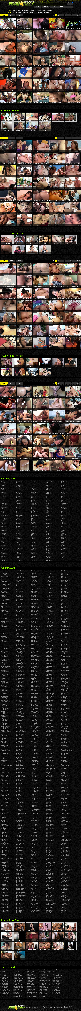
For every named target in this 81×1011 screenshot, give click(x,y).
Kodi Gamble (34, 823)
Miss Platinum (49, 749)
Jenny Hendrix (34, 644)
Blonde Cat (3, 861)
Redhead (48, 544)
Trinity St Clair (64, 832)
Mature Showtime (57, 972)
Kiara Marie (34, 798)
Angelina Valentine (5, 728)
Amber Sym (4, 684)
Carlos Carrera (19, 607)
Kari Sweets (34, 723)
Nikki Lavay (49, 836)
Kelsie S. (33, 783)
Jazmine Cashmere (35, 626)
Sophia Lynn (64, 719)
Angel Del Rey (4, 708)
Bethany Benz (4, 842)
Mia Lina (48, 718)
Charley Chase (19, 651)
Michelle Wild (49, 734)
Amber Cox (3, 677)
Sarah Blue (63, 641)
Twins (62, 530)
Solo (62, 489)
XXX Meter (55, 986)
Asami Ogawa (4, 769)
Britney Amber (4, 900)
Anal (2, 491)
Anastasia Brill (4, 696)
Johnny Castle (34, 685)
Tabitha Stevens (65, 765)
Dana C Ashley (19, 730)
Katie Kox (33, 746)
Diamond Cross (19, 773)
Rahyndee (48, 900)
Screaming (48, 553)
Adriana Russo (4, 585)
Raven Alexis (49, 908)
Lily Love (48, 583)
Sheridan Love (64, 686)
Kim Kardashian (35, 809)
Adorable (3, 484)
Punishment (49, 540)
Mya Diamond (49, 773)
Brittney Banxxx (4, 913)
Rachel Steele (49, 898)
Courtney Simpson (20, 718)
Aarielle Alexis (4, 572)
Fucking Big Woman (32, 996)
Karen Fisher (34, 720)
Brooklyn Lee (19, 579)
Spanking (63, 493)
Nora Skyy (48, 850)
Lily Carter (48, 580)
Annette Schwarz (5, 753)
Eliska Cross (19, 798)
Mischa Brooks (49, 748)
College (18, 492)
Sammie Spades (65, 632)
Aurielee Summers (5, 801)
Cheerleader (4, 560)
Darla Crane (19, 750)
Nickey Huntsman (50, 803)
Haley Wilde (19, 878)
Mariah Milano (49, 671)
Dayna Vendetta (20, 754)
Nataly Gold (49, 794)
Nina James (49, 842)
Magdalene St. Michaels (52, 658)
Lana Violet (33, 865)
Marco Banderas (50, 666)
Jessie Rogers (34, 669)
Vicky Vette (63, 874)
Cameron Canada (20, 587)
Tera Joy (63, 795)
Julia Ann (33, 699)
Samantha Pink (64, 625)
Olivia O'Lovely (49, 857)
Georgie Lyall (19, 851)
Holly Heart (18, 904)
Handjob (33, 510)
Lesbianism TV (43, 986)
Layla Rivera (34, 881)
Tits (62, 525)
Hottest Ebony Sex (31, 977)
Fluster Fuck (5, 977)
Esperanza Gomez (20, 824)
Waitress (63, 545)
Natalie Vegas (49, 791)
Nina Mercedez (49, 844)
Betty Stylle (3, 844)
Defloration (18, 516)
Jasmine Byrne (34, 611)
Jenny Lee (33, 645)
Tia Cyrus (63, 803)
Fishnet (17, 555)
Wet (62, 549)
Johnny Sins (34, 688)
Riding (47, 548)
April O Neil (3, 757)
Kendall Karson (34, 784)
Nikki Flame (49, 835)
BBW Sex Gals (31, 984)
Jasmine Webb (34, 614)
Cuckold (18, 503)
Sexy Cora (63, 671)
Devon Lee (18, 771)
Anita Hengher (4, 742)
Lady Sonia (33, 858)
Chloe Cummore (20, 667)
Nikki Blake (48, 831)
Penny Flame (49, 870)
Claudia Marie (19, 707)
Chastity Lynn (19, 658)
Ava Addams (4, 809)
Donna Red (18, 790)
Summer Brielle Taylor (66, 750)
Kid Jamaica (34, 801)
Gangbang (33, 492)
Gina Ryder (18, 862)
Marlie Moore (49, 678)
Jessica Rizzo (34, 666)
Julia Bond (33, 700)
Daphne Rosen (19, 746)
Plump (47, 526)
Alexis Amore (4, 626)
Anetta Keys (4, 704)
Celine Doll (18, 643)
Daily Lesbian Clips (32, 992)
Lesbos (42, 995)
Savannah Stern (65, 659)
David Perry (19, 753)
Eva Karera (18, 828)
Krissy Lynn (34, 825)
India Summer (34, 574)
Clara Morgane (19, 701)
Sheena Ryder (64, 682)
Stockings (63, 500)
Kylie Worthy (34, 847)
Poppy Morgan (49, 887)
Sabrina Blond (64, 615)
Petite (47, 522)
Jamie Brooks (47, 12)
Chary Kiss (18, 655)
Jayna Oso (33, 625)
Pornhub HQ (5, 980)
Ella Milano (18, 801)
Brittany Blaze (4, 908)
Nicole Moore (49, 816)
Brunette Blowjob (34, 10)
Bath (2, 506)
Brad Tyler (3, 868)
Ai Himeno (3, 591)
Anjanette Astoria (5, 745)
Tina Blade (63, 820)
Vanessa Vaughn (65, 854)
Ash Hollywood (4, 771)
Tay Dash (63, 782)
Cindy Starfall (19, 696)
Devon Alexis (19, 769)
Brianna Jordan (4, 889)
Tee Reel (63, 793)
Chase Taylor (19, 656)
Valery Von (63, 843)
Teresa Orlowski (65, 798)
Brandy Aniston (4, 873)
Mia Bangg (48, 714)
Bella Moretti (4, 838)
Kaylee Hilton (34, 768)
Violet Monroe (64, 888)
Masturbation (49, 481)
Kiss (32, 538)
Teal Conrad (64, 790)
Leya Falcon (49, 570)
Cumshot (18, 506)
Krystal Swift (34, 839)
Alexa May (3, 619)
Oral (47, 507)
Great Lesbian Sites (45, 980)
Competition (19, 493)
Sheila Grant (64, 685)
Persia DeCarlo (49, 874)
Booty (2, 537)
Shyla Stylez (64, 689)
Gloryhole (33, 501)
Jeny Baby (33, 647)
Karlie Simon (34, 731)
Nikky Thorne (49, 839)
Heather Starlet (19, 891)
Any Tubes (17, 969)
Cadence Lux (19, 584)
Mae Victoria (49, 656)
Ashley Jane (4, 782)
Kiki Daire (33, 805)
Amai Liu (3, 673)
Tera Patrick (64, 797)
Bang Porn (4, 974)
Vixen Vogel (64, 892)
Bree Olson (3, 880)
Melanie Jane (49, 697)
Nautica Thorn (49, 798)
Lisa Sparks (49, 595)
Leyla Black (49, 572)
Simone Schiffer (65, 699)
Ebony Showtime (31, 972)
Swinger (63, 511)
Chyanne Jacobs (20, 688)
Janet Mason (34, 606)
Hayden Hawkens (20, 888)
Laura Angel (34, 874)
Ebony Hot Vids (31, 969)
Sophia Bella (64, 714)
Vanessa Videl (64, 857)
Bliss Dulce (3, 859)
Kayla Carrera (34, 761)
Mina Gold (48, 743)
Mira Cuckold (49, 745)
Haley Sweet (19, 877)
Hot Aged (42, 981)
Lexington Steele (35, 908)
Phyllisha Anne (49, 884)
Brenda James (4, 881)
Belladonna (3, 840)
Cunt (17, 507)
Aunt (2, 500)
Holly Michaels (19, 906)
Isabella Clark (34, 576)
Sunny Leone (64, 757)
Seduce (48, 556)
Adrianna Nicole (5, 588)
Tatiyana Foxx (64, 780)
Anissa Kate (4, 734)
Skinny (62, 484)
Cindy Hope (19, 693)
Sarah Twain (64, 648)
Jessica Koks (34, 662)
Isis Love (33, 579)
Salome (63, 622)
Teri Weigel (63, 799)
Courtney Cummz (20, 716)
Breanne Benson (5, 877)
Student (63, 506)
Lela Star (33, 893)
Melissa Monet (49, 703)
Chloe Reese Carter (21, 674)
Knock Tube (17, 974)
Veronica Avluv (64, 865)
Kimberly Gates (34, 812)
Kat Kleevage (34, 738)
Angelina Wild (4, 730)
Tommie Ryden (64, 821)
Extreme (18, 538)
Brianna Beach (4, 887)
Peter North (49, 878)
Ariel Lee (3, 761)
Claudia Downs (19, 705)
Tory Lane (63, 827)
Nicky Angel (49, 808)
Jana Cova (33, 600)
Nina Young (49, 846)
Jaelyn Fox (33, 595)
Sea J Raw (63, 664)
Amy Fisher (3, 692)
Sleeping (63, 486)
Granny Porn (43, 978)
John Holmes (34, 681)
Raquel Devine (49, 907)
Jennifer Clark (34, 639)
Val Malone (63, 835)
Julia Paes (33, 701)
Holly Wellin (19, 907)
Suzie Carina (64, 761)
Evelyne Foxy (19, 832)
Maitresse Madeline (50, 659)
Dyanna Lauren (19, 794)
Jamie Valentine (35, 599)
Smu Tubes (17, 983)
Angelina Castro (5, 726)
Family (17, 542)
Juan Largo (33, 696)
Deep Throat (19, 515)
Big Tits (2, 521)
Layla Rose (33, 883)
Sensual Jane (64, 667)
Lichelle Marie (49, 576)
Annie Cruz (3, 754)
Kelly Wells (33, 782)
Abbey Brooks (4, 573)
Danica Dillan (25, 12)
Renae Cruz (64, 581)
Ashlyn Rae (3, 788)
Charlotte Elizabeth (20, 654)
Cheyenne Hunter (20, 663)
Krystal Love (34, 836)
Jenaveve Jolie (34, 630)
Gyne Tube (17, 972)
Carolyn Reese (19, 622)
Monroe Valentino (50, 771)
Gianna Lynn (19, 857)
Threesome (63, 521)
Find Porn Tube (57, 992)
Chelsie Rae (19, 659)
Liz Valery (48, 598)
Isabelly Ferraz (34, 577)
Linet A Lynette (49, 589)
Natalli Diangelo (50, 793)
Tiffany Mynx (64, 810)
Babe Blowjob (49, 10)
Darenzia (18, 748)
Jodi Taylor (33, 679)
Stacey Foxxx (64, 730)
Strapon (63, 501)
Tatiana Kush (64, 779)
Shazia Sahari (64, 681)
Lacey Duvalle (34, 851)
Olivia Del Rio (49, 855)
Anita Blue (3, 738)
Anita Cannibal (4, 739)
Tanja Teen (63, 768)
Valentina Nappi (65, 838)
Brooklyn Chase (20, 577)
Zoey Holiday (64, 908)
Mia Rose (48, 722)
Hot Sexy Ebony (31, 975)
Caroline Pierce (19, 621)
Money (47, 491)
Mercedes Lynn (49, 711)
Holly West (18, 908)
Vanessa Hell (64, 850)
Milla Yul (48, 742)
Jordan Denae (34, 693)
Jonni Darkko (39, 12)
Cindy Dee (18, 690)
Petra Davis (49, 881)
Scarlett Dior (64, 660)
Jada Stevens (34, 591)
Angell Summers (5, 731)
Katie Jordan (34, 745)
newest (11, 15)
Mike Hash (48, 737)
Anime (2, 492)
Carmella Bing (19, 611)
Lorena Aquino (49, 622)
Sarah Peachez (64, 645)
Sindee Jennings (65, 703)
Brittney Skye (19, 570)
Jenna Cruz (34, 632)
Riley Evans (64, 587)
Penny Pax (48, 872)
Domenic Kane (19, 784)
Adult (3, 996)
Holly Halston (19, 903)
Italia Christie (34, 581)
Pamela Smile (49, 863)
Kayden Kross (34, 760)
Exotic (17, 537)
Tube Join (4, 971)
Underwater (64, 534)
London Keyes (49, 614)
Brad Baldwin (4, 866)
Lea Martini (33, 887)
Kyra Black (33, 848)
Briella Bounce (4, 893)
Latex (32, 545)
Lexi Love (33, 904)
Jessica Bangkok (35, 656)
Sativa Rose (64, 655)
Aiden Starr (3, 595)
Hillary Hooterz (19, 899)
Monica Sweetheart (50, 767)
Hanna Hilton (19, 881)
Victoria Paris (64, 878)
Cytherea (18, 723)
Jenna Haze (34, 633)
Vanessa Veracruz (65, 855)
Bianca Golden (4, 848)
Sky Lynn (63, 705)
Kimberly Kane (34, 813)
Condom (18, 496)
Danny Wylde (19, 745)
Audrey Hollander (5, 798)
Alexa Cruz (3, 617)
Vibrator (63, 540)
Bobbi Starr (3, 865)
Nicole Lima (49, 814)
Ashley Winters (4, 786)
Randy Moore (49, 906)
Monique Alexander (50, 768)
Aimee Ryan (4, 598)
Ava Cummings (4, 812)
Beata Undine (4, 832)
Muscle (47, 495)
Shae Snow (64, 673)
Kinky (32, 537)
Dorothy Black (19, 793)
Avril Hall (3, 818)
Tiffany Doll (63, 808)
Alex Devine (4, 615)
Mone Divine (49, 763)
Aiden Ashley (4, 592)
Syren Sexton (64, 764)
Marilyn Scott (49, 675)
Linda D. (48, 585)
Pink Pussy (48, 885)
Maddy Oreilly (49, 647)
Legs (32, 549)
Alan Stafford (4, 600)
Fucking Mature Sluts (45, 971)
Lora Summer (49, 619)
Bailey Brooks (4, 823)
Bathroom (3, 507)
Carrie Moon (19, 625)
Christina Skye (19, 681)
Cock (17, 489)
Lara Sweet (33, 872)
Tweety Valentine (65, 833)
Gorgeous (33, 503)
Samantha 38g (64, 624)
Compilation (19, 495)
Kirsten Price (34, 814)
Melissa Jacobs (49, 700)
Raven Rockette (50, 911)
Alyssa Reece (4, 671)
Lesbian (33, 551)
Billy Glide (3, 855)
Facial (17, 541)
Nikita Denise (49, 825)
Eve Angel (18, 829)
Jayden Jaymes (35, 619)
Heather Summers (20, 892)
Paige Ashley (49, 859)
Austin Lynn (4, 806)
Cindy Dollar (19, 692)
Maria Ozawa (49, 670)
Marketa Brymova (50, 677)
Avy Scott (3, 820)
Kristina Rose (34, 828)
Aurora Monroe (4, 802)
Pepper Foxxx (49, 873)
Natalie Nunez (49, 790)
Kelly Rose (33, 779)
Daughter (18, 514)
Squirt (62, 497)
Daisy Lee (18, 726)
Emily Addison (19, 805)
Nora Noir (48, 848)
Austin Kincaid (4, 805)
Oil (46, 504)
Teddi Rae (63, 791)
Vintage (63, 541)
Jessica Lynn (34, 663)
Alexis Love (3, 633)
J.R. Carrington (34, 588)
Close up (18, 485)
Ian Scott (33, 572)
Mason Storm (49, 686)
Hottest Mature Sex (45, 984)
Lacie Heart (34, 855)
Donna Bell (18, 787)
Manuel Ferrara (49, 664)
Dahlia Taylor (19, 724)
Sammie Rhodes (65, 630)
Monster (48, 492)
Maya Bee (48, 689)
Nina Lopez (48, 843)
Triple (62, 529)
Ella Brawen (19, 799)
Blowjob (3, 531)
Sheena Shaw (64, 684)
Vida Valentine (64, 885)
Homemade (34, 515)
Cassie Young (19, 636)
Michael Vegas (49, 726)
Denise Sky (18, 764)
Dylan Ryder (19, 795)
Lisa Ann (48, 591)
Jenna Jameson (35, 634)
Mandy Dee (49, 663)
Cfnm (2, 557)
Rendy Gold (64, 583)
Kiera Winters (34, 803)
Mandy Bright (49, 662)
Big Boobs (3, 515)
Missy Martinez (49, 752)
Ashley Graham (4, 780)
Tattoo (62, 514)
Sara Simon (64, 639)
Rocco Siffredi (64, 596)
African (2, 485)
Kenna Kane (34, 788)
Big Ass (3, 514)
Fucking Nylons (44, 975)
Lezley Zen (48, 573)
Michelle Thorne (50, 733)
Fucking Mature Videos (45, 972)
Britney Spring (4, 904)
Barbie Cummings (5, 829)
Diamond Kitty (19, 778)
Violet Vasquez (64, 889)
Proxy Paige (49, 891)
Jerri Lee (33, 648)
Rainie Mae (48, 902)
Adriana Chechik (5, 583)
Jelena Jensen (34, 629)
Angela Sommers (5, 718)
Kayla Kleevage (35, 763)
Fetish (17, 549)
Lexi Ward (33, 907)
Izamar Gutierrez (35, 587)
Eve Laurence (19, 831)
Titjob (62, 523)
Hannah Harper (19, 883)
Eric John (18, 816)
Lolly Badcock (49, 611)
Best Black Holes (18, 987)
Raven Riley (49, 910)
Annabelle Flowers (5, 750)
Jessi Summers (34, 655)
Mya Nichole (49, 776)
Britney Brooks (4, 902)
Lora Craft (48, 618)
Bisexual (3, 523)
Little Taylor (48, 596)
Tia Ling (63, 806)
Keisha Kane (34, 771)
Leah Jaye (33, 888)
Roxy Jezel (63, 607)
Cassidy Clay (19, 633)
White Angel (64, 895)
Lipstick (33, 555)
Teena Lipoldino (65, 794)
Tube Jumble (5, 986)
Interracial (33, 527)
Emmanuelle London (21, 813)
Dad (17, 511)
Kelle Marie (33, 772)
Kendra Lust (34, 786)
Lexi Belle (33, 899)
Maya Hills (48, 690)
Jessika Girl (34, 671)
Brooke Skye (19, 576)
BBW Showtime (31, 986)
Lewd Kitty (42, 996)
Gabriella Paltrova (20, 846)
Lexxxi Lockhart (35, 910)
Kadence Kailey (35, 711)
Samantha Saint (65, 628)
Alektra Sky (3, 609)
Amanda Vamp (4, 675)
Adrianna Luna (4, 587)
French (32, 486)
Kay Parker (33, 757)
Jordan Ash (33, 692)
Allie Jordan (4, 656)
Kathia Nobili (34, 739)
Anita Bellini (4, 735)
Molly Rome (49, 761)
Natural (47, 496)
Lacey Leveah (34, 854)
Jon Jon (33, 689)
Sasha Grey (64, 652)
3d (1, 481)
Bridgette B (3, 892)
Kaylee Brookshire (35, 767)
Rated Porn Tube (18, 978)
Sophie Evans (64, 722)
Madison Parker (50, 652)
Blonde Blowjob (42, 10)
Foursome (33, 485)
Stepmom (63, 499)
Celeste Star (19, 641)
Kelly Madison (34, 778)
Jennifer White (34, 643)
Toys (62, 526)
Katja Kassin (34, 753)
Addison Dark (4, 577)
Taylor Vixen (64, 784)
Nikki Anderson (49, 828)
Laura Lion (33, 876)
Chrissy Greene (20, 677)
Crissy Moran (19, 720)
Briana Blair (4, 885)
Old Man (48, 506)
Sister (62, 482)
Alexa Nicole (4, 621)
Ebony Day (17, 995)
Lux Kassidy (49, 639)
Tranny (62, 527)
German (33, 495)
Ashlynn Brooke (5, 790)
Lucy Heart (48, 629)
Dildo (17, 519)
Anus (2, 493)
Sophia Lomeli (64, 718)
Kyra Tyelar (33, 850)
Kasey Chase (34, 734)
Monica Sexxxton (50, 765)
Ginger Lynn (19, 866)
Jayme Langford (35, 624)
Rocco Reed (64, 595)
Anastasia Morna (5, 697)
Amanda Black (4, 674)
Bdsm (2, 510)
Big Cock (3, 518)
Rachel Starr (49, 896)
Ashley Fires (4, 778)
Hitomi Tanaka (19, 902)
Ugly (62, 531)
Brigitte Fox (3, 896)
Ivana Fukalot (34, 583)
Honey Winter (19, 913)
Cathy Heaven (19, 639)
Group (32, 506)
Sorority (63, 491)
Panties (48, 515)
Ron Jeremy (64, 600)
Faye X (17, 838)
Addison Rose (4, 579)
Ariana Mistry (4, 760)
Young (62, 559)
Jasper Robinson (35, 615)
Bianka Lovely (4, 851)
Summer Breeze (65, 749)
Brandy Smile (4, 874)
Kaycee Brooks (34, 758)
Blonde (2, 530)
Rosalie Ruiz (64, 602)
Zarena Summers (65, 904)
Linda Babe (48, 584)
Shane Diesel (64, 675)
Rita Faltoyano (64, 592)
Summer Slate (64, 753)
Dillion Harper (19, 782)
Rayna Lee (63, 570)
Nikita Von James (50, 827)
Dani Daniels (19, 737)
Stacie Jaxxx (64, 735)
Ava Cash (3, 810)
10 (77, 15)
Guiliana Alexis (19, 873)
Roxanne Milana (65, 604)
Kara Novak (34, 718)
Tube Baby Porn (18, 984)
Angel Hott (3, 709)
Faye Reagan (19, 836)
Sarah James (64, 643)
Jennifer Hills (34, 641)
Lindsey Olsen (49, 587)
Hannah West (19, 884)
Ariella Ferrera (4, 764)
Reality (47, 542)
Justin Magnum (34, 705)
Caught (2, 555)
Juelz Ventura (34, 697)
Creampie (18, 501)
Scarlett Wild (64, 662)
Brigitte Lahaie (4, 899)
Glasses (33, 500)
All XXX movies (5, 969)
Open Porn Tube (57, 993)
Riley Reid (63, 589)
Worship (63, 555)
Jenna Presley (34, 636)
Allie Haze (3, 654)
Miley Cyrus (49, 741)
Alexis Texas (4, 637)
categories (61, 6)
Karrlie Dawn (34, 733)
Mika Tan (48, 735)
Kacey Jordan (34, 708)
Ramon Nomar (49, 904)
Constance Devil (20, 714)
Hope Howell (34, 570)
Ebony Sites (30, 974)
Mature (47, 482)
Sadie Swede (64, 621)
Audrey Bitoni (4, 797)
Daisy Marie (19, 728)
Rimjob (47, 549)
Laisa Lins (33, 859)
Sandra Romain (65, 634)
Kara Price (33, 719)
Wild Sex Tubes (5, 992)
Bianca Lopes (4, 850)
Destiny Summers (20, 768)
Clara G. (18, 700)
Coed (17, 491)
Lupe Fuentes (49, 636)
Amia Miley (3, 686)
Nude (47, 499)
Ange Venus (4, 705)
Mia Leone (48, 716)
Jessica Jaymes (35, 660)
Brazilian (3, 538)
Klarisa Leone (34, 820)
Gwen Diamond (19, 874)
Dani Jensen (19, 738)
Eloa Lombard (19, 803)
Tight (62, 522)
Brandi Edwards (5, 870)
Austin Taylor (4, 808)
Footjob (33, 482)
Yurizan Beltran (64, 903)
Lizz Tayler (48, 602)
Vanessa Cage (64, 848)
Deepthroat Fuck (25, 10)
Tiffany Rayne (64, 812)
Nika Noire (48, 821)
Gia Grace (18, 853)
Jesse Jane (33, 652)
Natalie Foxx (49, 787)
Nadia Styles (49, 779)
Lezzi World (56, 969)
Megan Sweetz (49, 694)
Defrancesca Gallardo (21, 758)
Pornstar (48, 529)
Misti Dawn (48, 756)
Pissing (47, 525)
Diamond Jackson (20, 776)
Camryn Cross (19, 591)
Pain (47, 514)
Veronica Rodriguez (17, 12)
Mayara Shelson (50, 692)
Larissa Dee (34, 873)
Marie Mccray (49, 674)
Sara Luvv (63, 637)
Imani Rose (33, 573)
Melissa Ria (49, 704)
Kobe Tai (33, 821)
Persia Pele (49, 877)
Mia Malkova (49, 719)
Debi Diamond (19, 757)
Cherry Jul (18, 660)
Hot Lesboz (43, 983)
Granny (32, 504)
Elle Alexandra (19, 802)
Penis (47, 519)
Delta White (19, 761)
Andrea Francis (4, 701)
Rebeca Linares (65, 572)
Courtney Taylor (20, 719)
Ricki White (63, 584)
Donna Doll (18, 788)
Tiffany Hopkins (64, 809)
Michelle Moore (49, 731)
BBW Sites (30, 987)
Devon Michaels (20, 772)
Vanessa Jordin (64, 851)
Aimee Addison (4, 596)
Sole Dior (63, 709)
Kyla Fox (33, 840)
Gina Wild (18, 863)
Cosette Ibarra (19, 715)
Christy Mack (19, 686)
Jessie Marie (34, 667)
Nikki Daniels (49, 832)
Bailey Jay (3, 824)
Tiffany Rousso (64, 813)
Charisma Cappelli (20, 645)
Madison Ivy (49, 651)
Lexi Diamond (34, 903)
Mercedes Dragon (50, 709)
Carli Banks (18, 606)
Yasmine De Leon (65, 899)
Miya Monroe (49, 757)
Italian (32, 529)
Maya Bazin (49, 688)
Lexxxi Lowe (34, 911)
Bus (2, 546)
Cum (17, 504)
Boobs (2, 536)
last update (45, 6)
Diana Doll (18, 779)
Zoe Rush (63, 906)
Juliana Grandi (34, 703)
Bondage (3, 534)
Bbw (2, 508)
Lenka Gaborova (35, 896)
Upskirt (62, 538)
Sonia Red (63, 711)
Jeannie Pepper (35, 628)
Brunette (3, 542)
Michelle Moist (49, 730)
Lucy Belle (48, 626)
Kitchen (33, 540)
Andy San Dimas (5, 703)
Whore (62, 551)
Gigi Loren (18, 859)
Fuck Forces (5, 981)
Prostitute (48, 537)
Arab (2, 495)
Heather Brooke (20, 889)
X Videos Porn (56, 989)
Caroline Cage (19, 618)
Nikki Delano (49, 833)
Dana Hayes (19, 733)
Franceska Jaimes (20, 842)
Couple (17, 499)
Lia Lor (47, 574)
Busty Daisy (19, 583)
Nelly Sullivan (49, 799)
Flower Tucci (19, 839)
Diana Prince (19, 780)
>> (79, 15)
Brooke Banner (19, 573)
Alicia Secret (4, 647)
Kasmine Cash (34, 735)
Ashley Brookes (4, 775)
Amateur (3, 486)
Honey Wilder (19, 911)
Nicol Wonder (49, 810)
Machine (33, 556)
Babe (2, 501)
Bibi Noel (3, 854)
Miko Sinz (48, 738)
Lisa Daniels (49, 592)
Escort (17, 534)
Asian (2, 496)
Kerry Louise (34, 791)
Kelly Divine (34, 773)
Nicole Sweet (49, 820)
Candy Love (19, 595)
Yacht (62, 556)
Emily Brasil (19, 806)
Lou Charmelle (49, 624)
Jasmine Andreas (35, 609)
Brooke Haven (19, 574)
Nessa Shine (49, 802)
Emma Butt (18, 809)
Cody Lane (18, 712)
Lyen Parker (49, 640)
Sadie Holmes (64, 618)
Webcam (63, 546)
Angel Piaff (3, 712)
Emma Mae (18, 810)
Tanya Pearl (64, 772)
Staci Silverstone (65, 733)
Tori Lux (63, 825)
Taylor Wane (64, 786)
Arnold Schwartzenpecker (7, 765)
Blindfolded (3, 529)
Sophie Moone (64, 724)
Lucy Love (48, 632)
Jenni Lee (33, 637)
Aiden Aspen (4, 594)
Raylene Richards (50, 913)
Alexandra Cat (4, 624)
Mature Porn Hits (57, 971)
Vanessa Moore (65, 853)
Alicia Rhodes (4, 645)
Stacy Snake (64, 738)
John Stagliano (34, 682)
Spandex (63, 492)
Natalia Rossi (49, 784)
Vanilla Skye (64, 861)
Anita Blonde (4, 737)
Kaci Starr (33, 709)
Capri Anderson (19, 600)
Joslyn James (34, 694)
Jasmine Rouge (35, 613)
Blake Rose (3, 857)
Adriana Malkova (5, 584)
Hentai (32, 512)
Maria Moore (49, 669)
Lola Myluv (48, 610)
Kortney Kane (34, 824)
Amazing (3, 488)
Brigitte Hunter (4, 898)
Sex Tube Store (18, 981)
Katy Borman (34, 756)
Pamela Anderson (50, 862)
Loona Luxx (49, 617)
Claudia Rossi (19, 708)
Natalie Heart (49, 788)
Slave (62, 485)
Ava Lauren (3, 816)
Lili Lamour (48, 579)
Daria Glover (19, 749)
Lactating (33, 542)
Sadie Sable (64, 619)
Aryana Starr (4, 767)
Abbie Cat (3, 574)
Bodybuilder (4, 533)
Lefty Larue (33, 891)
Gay (32, 493)
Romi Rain (63, 599)
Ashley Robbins (4, 783)
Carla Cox (18, 604)
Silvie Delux (64, 694)
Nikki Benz (48, 829)
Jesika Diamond (35, 649)
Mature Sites (56, 974)
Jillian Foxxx (34, 678)
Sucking (63, 507)
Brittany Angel (4, 907)
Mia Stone (48, 723)
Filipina (17, 551)
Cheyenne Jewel (20, 664)
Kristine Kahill (34, 831)
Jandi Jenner (34, 602)
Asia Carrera (4, 793)
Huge (32, 519)
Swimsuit (63, 510)
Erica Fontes (19, 817)
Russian (48, 551)
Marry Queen (49, 682)
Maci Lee (48, 644)
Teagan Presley (65, 787)
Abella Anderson (5, 576)
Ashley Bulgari (4, 776)
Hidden (32, 514)
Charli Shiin (18, 652)
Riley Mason (64, 588)
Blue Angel (3, 862)
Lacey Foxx (34, 853)
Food (32, 481)
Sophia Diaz (64, 715)
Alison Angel (4, 651)
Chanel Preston (19, 644)
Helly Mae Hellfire (20, 898)
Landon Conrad (34, 866)
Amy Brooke (4, 690)
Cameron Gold (19, 589)
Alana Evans (4, 602)
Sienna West (64, 690)
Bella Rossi (3, 839)
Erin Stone (18, 823)
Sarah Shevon (64, 647)
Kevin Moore (34, 794)
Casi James (19, 628)
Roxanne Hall (64, 603)
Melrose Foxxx (49, 707)
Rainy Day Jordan (50, 903)
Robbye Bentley (65, 594)
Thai (62, 519)
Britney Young (4, 906)
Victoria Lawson (65, 877)
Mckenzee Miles (50, 693)
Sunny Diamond (65, 754)
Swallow (63, 508)
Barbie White (4, 831)
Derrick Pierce (19, 765)
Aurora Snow (4, 803)
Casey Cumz (19, 626)
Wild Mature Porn (57, 984)
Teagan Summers (65, 788)
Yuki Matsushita (65, 900)
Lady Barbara (34, 857)
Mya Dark (48, 772)
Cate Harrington (20, 637)
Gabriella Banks (20, 844)
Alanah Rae (4, 603)
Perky (47, 521)
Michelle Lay (49, 728)
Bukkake (3, 545)
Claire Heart (19, 699)
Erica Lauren (19, 818)
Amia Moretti (4, 688)
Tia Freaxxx (64, 805)
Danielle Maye (19, 742)
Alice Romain (4, 644)
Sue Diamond (64, 748)
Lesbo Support (43, 993)
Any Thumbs (5, 998)
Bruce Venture (19, 580)
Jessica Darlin (34, 658)
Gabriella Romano (20, 847)
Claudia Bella (19, 703)
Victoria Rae (64, 881)
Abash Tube (4, 995)
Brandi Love (4, 872)
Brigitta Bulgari (4, 895)
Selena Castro (64, 666)
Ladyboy (33, 544)
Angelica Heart (4, 724)
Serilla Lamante (65, 670)
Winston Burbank (65, 898)
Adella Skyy (4, 580)
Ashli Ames (3, 787)
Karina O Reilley (32, 12)
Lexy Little (33, 913)
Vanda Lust (63, 846)
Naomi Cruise (49, 780)
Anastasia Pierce (5, 699)
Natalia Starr (49, 786)
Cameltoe (3, 549)
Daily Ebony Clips (18, 990)
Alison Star (3, 652)
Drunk (17, 529)
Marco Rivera (49, 667)
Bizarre (2, 525)
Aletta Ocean (4, 613)
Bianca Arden (4, 847)
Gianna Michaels (20, 858)
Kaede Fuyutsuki (35, 712)
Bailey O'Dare (4, 825)
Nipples (48, 497)
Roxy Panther (64, 609)
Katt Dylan (33, 754)
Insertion (33, 526)
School (47, 552)
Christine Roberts (20, 684)
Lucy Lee (48, 630)
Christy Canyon (19, 685)
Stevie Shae (64, 745)
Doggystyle (18, 523)
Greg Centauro (19, 872)
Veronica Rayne (65, 866)
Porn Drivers (5, 983)
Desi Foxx (18, 767)
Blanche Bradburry (5, 858)
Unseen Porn (5, 989)
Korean (32, 541)
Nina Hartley (49, 840)
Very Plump (56, 981)
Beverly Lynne (4, 846)
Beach (2, 511)
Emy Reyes (18, 814)
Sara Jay (63, 636)
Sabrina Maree (64, 617)
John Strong (34, 684)
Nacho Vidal (49, 778)
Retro (47, 545)
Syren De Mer (64, 763)
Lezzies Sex (43, 998)
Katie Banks (34, 743)
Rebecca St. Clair (65, 574)
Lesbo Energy (43, 990)
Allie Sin (3, 658)
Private (47, 534)
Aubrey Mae (4, 795)
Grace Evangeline (20, 869)
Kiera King (33, 802)
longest (53, 6)
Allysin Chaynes (5, 664)
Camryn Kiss (19, 592)
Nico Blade (48, 809)
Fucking (33, 488)
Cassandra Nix (19, 632)
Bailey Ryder (4, 827)
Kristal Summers (35, 827)
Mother (47, 493)
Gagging (33, 491)
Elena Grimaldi (19, 797)
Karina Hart (33, 724)
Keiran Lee (33, 769)
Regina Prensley (65, 579)
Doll (17, 525)
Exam (17, 536)
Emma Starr (19, 812)
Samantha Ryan (65, 626)
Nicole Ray (48, 817)
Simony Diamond (65, 701)
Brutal (2, 544)
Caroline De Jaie (20, 619)
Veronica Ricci (64, 868)
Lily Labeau (49, 581)
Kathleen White (34, 741)
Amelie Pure (4, 685)
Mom (47, 489)
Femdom (18, 548)
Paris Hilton (49, 865)
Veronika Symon (65, 870)
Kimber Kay (34, 810)
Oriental (48, 511)
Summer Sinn (64, 752)
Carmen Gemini (20, 613)
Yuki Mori (63, 902)
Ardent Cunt (4, 972)
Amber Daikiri (4, 678)
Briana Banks (4, 884)
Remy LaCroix (64, 580)
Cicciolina (18, 689)
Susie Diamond (64, 760)
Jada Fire (33, 589)
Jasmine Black (34, 610)
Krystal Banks (34, 833)
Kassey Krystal (34, 737)
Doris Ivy (18, 791)
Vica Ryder (63, 872)
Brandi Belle (4, 869)
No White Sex (30, 981)
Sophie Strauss (64, 726)
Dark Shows (17, 992)
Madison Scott (49, 654)
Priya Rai (48, 889)
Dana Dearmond (20, 731)
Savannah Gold (65, 658)
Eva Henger (19, 827)
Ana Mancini (4, 694)
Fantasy (18, 544)
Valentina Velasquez (66, 839)
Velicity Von (64, 862)
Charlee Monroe (20, 648)
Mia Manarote (49, 720)
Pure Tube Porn (18, 977)
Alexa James (4, 618)
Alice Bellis (3, 641)
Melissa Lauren (49, 701)
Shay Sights (64, 679)
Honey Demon (19, 910)
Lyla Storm (48, 643)
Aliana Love (4, 640)
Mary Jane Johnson (51, 684)
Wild (62, 553)
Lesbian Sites (43, 989)
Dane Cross (19, 735)
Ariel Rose (3, 763)
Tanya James (64, 771)
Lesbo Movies (43, 992)
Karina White (34, 728)
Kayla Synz (33, 764)
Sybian (62, 512)
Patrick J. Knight (50, 868)
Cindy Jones (19, 694)
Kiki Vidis (33, 806)
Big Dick (3, 519)
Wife (62, 552)
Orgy (47, 510)
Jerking (32, 534)
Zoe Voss (63, 907)
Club (17, 488)
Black (2, 526)
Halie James (19, 880)
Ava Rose (3, 817)
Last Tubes (4, 978)
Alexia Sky (3, 625)
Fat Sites (29, 995)
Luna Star (48, 634)
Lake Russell (34, 861)
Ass (2, 497)
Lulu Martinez (49, 633)
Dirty (17, 521)
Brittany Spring (4, 911)
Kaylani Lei (33, 765)
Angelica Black (4, 723)
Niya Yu (48, 847)
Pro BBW (55, 978)
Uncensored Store (6, 987)
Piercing (48, 523)
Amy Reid (3, 693)
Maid (32, 557)
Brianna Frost (4, 888)
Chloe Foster (19, 670)
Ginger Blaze (19, 865)
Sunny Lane (64, 756)
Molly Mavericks (50, 760)
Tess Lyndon (64, 801)
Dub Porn (4, 975)
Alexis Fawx (4, 630)
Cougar (17, 497)
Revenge (48, 546)
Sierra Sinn (63, 692)
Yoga (62, 557)
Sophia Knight (64, 716)
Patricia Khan (49, 866)
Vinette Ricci (64, 887)
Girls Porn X (56, 987)
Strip (62, 504)
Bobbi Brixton (4, 863)
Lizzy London (49, 604)
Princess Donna (50, 888)
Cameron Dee (19, 588)
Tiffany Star (63, 814)
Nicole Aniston (49, 812)
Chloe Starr (18, 675)
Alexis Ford (3, 632)
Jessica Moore (34, 664)
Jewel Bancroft (34, 674)
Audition (3, 499)
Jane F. (32, 604)
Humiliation (33, 521)
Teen (62, 518)
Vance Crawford (65, 844)
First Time (18, 553)
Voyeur (62, 544)
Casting (3, 553)
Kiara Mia (33, 799)
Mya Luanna (49, 775)
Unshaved (63, 537)
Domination (18, 526)
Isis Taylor (33, 580)
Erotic (17, 533)
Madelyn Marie (49, 648)
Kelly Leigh (33, 776)
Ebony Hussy (30, 971)
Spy (62, 496)
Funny (32, 489)
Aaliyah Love (4, 570)
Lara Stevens (34, 870)
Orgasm (48, 508)
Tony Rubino (64, 823)
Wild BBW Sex (56, 983)
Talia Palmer (64, 767)
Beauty (2, 512)
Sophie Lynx (64, 723)
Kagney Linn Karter (35, 714)
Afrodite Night (4, 589)
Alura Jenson (4, 667)
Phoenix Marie (49, 883)
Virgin (62, 542)
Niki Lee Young (49, 824)
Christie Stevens (20, 678)
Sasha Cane (64, 651)
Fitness (17, 557)
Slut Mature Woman (58, 980)
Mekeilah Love (49, 696)
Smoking (63, 488)
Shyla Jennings (64, 688)
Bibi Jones (3, 853)
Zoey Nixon (63, 910)
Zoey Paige (63, 911)
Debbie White (19, 756)
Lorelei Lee (48, 621)
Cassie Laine (19, 634)
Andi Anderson (4, 700)
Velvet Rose (64, 863)
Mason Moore (49, 685)
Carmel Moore (19, 610)
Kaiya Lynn (33, 715)
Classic (17, 482)
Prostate (48, 536)
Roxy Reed (63, 611)
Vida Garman (64, 884)
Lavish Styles (34, 880)
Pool (47, 527)
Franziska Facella (20, 843)
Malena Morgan (50, 660)
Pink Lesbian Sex (57, 975)
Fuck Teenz (43, 977)
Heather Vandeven (20, 895)
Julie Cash (33, 704)
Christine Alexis (19, 682)
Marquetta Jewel (50, 679)
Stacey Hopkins (65, 731)
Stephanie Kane (65, 742)
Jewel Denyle (34, 675)
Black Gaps (17, 989)
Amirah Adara (4, 689)
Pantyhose (48, 516)
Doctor (17, 522)
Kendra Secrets (34, 787)
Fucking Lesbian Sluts (32, 998)
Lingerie (33, 553)
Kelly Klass (33, 775)
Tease (62, 516)
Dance (17, 512)
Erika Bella (18, 821)
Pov (47, 530)
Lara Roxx (33, 869)
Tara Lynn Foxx (64, 775)
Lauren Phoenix (35, 878)
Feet (17, 546)
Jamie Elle (33, 598)
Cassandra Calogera (21, 629)
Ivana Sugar (34, 584)
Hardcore (33, 511)
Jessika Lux (34, 673)
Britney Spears (4, 903)
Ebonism (16, 993)
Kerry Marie (34, 793)
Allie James (3, 655)
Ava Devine (3, 814)
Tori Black (63, 824)
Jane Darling (34, 603)
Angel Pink (3, 714)
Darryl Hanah (19, 752)
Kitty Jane (33, 817)
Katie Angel (33, 742)
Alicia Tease (4, 648)
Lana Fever (33, 863)
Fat (16, 545)
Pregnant (48, 531)
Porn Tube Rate (18, 975)
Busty (2, 548)
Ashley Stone (4, 784)
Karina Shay (34, 727)
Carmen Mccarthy (20, 617)
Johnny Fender (34, 686)
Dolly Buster (19, 783)
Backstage (3, 504)
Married (33, 559)
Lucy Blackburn (49, 628)
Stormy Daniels (64, 746)
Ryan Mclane (64, 614)
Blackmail (3, 527)
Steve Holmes (64, 743)
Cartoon (3, 551)
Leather (33, 548)
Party (47, 518)
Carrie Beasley (19, 624)
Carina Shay (19, 603)
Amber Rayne (4, 682)
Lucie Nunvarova (50, 625)
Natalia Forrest (49, 783)
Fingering (18, 552)
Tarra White (64, 776)
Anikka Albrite (4, 733)
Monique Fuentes (50, 769)
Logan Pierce (49, 606)
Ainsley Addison (5, 599)
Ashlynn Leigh (4, 791)
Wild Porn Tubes (6, 990)
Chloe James (19, 671)
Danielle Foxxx (19, 741)
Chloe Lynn (18, 673)
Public (47, 538)
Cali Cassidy (19, 585)
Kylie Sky (33, 846)
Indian (32, 523)
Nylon (47, 501)
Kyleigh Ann (34, 843)
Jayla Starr (33, 622)
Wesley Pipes (64, 893)
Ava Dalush (3, 813)
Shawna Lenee (64, 678)
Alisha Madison (4, 649)
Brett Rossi (3, 883)
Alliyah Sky (3, 662)
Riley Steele (64, 591)
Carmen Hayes (19, 614)
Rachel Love (49, 893)
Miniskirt (48, 488)
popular (37, 6)
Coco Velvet (19, 711)
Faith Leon (18, 835)
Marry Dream (49, 681)
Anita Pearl (3, 743)
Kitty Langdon (34, 818)
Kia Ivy (32, 795)
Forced (32, 484)
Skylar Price (64, 707)
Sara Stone (63, 640)
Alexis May (3, 634)
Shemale (48, 560)
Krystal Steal (34, 838)
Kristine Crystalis (35, 829)
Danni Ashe (18, 743)
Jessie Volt (33, 670)
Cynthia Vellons (19, 722)
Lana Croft (33, 862)
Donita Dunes (19, 786)
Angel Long (3, 711)
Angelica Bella (4, 722)
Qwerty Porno (5, 984)
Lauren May (34, 877)
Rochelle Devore (65, 598)
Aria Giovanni (4, 758)
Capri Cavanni (19, 602)
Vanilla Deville (64, 859)
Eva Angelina (19, 825)
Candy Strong (19, 599)
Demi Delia (18, 763)
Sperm (62, 495)
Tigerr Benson (64, 817)
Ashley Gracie (4, 779)
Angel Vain (3, 716)
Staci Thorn (64, 734)
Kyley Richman (34, 844)
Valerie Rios (64, 842)
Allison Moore (4, 659)
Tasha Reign (64, 778)
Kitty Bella (33, 816)
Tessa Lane (64, 802)
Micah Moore (49, 724)
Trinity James (64, 829)
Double (17, 527)
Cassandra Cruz (20, 630)
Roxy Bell (63, 606)
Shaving (48, 559)
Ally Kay (3, 663)
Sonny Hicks (64, 712)
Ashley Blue (4, 773)
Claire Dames (19, 697)
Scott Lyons (64, 663)
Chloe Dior (18, 669)
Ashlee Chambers (5, 772)
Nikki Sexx (48, 838)
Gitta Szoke (19, 868)
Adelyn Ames (4, 581)
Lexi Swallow (34, 906)
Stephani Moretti (65, 741)
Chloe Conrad (19, 666)
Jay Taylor (33, 617)
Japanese (33, 531)
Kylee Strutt (34, 842)
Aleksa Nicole (4, 606)
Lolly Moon (48, 613)
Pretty (47, 533)
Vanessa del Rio (65, 858)
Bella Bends (4, 835)
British (2, 541)
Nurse (47, 500)
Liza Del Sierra (49, 600)
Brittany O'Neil (4, 910)
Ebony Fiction (17, 998)
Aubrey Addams (5, 794)
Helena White (19, 896)
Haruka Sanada (20, 885)
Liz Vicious (48, 599)
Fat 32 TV (29, 993)
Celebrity (3, 556)
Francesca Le (19, 840)
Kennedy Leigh (34, 790)
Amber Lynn (4, 681)
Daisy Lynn (18, 727)
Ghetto (32, 496)
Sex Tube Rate (18, 980)
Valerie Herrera (64, 840)
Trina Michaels (64, 828)
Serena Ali (63, 669)
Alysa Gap (3, 669)
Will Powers (64, 896)
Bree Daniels (4, 878)
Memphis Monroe (50, 708)
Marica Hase (49, 673)
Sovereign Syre (64, 728)
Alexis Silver (4, 636)
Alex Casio (3, 614)
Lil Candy (48, 577)
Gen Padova (19, 850)
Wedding (63, 548)
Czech (17, 510)
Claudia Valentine (20, 709)
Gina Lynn (18, 861)
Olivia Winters (49, 858)
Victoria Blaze (64, 876)
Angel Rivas (4, 715)
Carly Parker (19, 609)
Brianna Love (4, 891)
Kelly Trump (34, 780)
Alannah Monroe (5, 604)
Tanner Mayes (64, 769)
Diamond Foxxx (20, 775)
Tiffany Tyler (64, 816)
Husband (33, 522)
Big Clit (2, 516)
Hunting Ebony (31, 978)
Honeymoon (34, 516)
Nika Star (48, 823)
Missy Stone (49, 754)
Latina (32, 546)
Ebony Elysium (18, 996)
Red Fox (63, 576)
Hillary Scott (19, 900)
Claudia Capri (19, 704)
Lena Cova (33, 895)
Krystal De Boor (35, 835)
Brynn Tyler (18, 581)
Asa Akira (3, 768)
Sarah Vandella (64, 649)
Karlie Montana (34, 730)
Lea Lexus (33, 885)
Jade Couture (34, 592)
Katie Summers (34, 750)
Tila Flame (63, 818)
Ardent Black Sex (18, 986)
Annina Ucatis (4, 756)
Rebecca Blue (64, 573)
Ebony (17, 530)
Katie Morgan (34, 748)
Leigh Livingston (35, 892)
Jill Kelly (33, 677)
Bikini (2, 522)
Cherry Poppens (20, 662)
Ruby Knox (63, 613)
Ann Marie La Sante (6, 748)
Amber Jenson (4, 679)
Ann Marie (3, 746)
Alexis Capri (4, 629)
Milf (47, 486)
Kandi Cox (33, 716)
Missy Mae (48, 750)
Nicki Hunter (49, 805)
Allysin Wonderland (5, 666)
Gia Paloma (19, 854)
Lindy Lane (48, 588)
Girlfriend (33, 497)
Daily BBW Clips (31, 990)
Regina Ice (63, 577)
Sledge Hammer (65, 708)
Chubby (18, 481)
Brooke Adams (19, 572)
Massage (33, 560)
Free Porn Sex (56, 990)
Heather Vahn (19, 893)
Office (47, 503)
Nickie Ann (48, 806)
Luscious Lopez (50, 637)
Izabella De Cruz (35, 585)
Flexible (18, 560)
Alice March (4, 643)
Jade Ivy (33, 594)
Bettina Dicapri (4, 843)
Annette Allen (4, 752)
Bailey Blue (3, 821)
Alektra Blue (4, 607)
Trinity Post (63, 831)
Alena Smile (4, 610)
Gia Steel (18, 855)
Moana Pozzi (49, 758)
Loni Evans (48, 615)
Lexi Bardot (33, 898)
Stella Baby (63, 739)
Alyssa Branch (4, 670)
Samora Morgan (65, 633)
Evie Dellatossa (19, 833)
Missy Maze (49, 753)
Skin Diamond (64, 704)
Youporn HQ (5, 993)
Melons (47, 484)
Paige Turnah (49, 861)
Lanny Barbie (34, 868)
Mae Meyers (49, 655)
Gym (32, 507)
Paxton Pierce (49, 869)
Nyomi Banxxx (49, 853)
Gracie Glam (19, 870)
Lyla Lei (48, 641)
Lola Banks (48, 607)
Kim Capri (33, 808)
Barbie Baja (4, 828)
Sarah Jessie (64, 644)
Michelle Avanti (49, 727)
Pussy (47, 541)
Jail (32, 530)
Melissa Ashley (49, 699)
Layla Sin (33, 884)
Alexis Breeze (4, 628)
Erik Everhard (19, 820)
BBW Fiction (30, 983)
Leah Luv (33, 889)
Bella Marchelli (4, 836)
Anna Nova (3, 749)
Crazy (17, 500)
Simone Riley (64, 697)
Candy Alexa (19, 594)
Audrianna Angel (5, 799)
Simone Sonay (64, 700)
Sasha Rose (64, 654)
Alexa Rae (3, 622)
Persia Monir (49, 876)
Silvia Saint (63, 693)
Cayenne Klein (19, 640)
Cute (17, 508)
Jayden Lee (34, 621)
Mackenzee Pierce (50, 645)
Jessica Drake (34, 659)
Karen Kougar (34, 722)
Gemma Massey (20, 848)
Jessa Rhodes (34, 651)
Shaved (48, 557)
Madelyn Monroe (50, 649)
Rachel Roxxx (49, 895)
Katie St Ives (34, 749)
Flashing (18, 559)
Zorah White (64, 913)
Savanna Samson (65, 656)
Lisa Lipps (48, 594)
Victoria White (64, 883)
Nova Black (48, 851)
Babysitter (3, 503)
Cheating (3, 559)
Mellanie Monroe (50, 705)
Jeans (32, 533)
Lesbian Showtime (44, 987)
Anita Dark (3, 741)
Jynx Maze (33, 707)
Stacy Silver (64, 737)
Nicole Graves (49, 813)
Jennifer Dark (34, 640)
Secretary (48, 555)
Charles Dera (19, 649)
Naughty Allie (49, 797)
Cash (2, 552)
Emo (17, 531)
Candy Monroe (19, 598)
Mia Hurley (48, 715)
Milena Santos (49, 739)
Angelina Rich (4, 727)
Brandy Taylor (4, 876)
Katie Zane (33, 752)
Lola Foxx (48, 609)
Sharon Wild (64, 677)
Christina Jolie (19, 679)
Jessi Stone (34, 654)
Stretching (63, 503)
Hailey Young (19, 876)
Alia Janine (3, 639)
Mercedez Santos (50, 712)
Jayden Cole (34, 618)
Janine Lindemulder (35, 607)
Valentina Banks (65, 836)
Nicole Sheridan (50, 818)
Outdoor (48, 512)
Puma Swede (49, 892)
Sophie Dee (64, 720)
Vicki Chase (64, 873)
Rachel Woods (49, 899)
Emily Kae (18, 808)
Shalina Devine (64, 674)
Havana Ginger (19, 887)
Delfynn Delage (19, 760)
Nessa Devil (49, 801)
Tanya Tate (63, 773)
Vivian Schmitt (64, 891)
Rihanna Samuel (65, 585)
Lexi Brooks (34, 902)
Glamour (33, 499)
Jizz (32, 536)
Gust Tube (16, 971)
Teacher (63, 515)
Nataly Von (48, 795)
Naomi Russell (49, 782)
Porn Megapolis (57, 977)
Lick (32, 552)
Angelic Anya (4, 719)
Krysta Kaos (34, 832)
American (3, 489)
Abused (3, 482)
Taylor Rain (63, 783)
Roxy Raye (63, 610)
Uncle (62, 533)
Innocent (33, 525)
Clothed (18, 486)
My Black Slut (30, 980)
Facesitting (18, 540)
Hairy (32, 508)
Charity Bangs (19, 647)
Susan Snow (64, 758)
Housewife (33, 518)
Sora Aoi (63, 727)
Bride (2, 540)
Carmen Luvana (20, 615)
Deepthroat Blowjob (16, 10)
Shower (63, 481)
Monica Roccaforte (50, 764)
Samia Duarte (64, 629)
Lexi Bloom (33, 900)
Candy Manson (19, 596)
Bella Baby (3, 833)
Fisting (17, 556)
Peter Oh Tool (49, 880)
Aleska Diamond (5, 611)
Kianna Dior (34, 797)
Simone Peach (64, 696)
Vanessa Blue (64, 847)
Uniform (63, 536)
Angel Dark (3, 707)
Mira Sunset (49, 746)
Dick (17, 518)
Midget (47, 485)
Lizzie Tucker (49, 603)
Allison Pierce (4, 660)
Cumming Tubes (31, 989)
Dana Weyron (19, 734)
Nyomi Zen (48, 854)
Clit (16, 484)
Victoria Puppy (64, 880)
